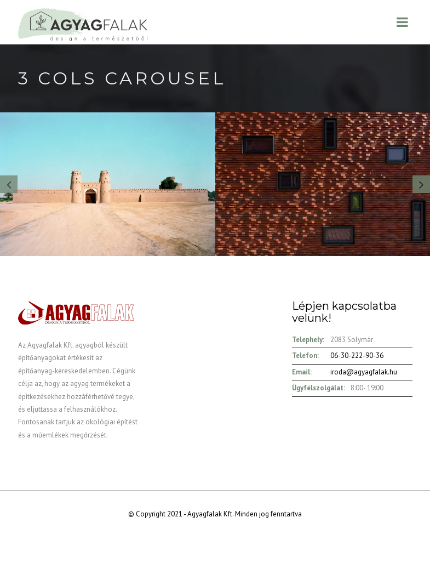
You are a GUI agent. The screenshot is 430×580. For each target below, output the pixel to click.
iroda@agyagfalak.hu (363, 372)
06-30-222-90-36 (356, 355)
